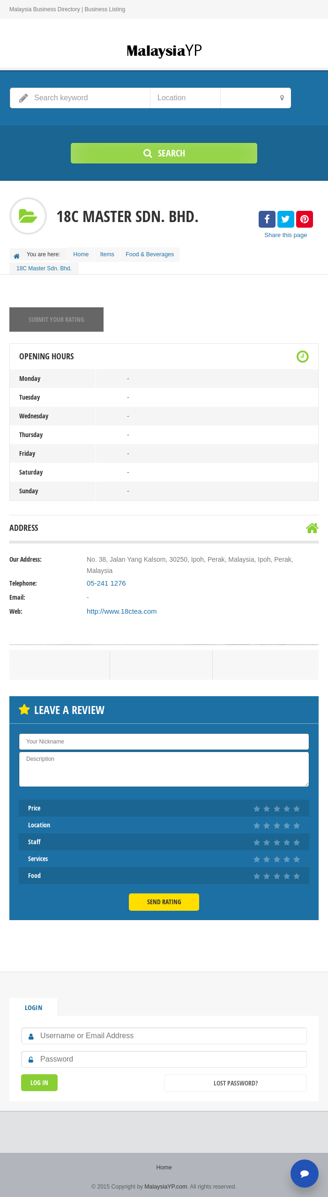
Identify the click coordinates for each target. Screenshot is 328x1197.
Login (33, 1004)
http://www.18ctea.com (120, 609)
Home (82, 253)
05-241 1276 (105, 581)
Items (111, 253)
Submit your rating (56, 316)
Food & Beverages (156, 253)
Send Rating (164, 899)
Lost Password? (236, 1079)
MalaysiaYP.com (165, 1183)
